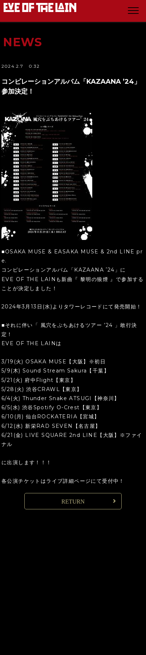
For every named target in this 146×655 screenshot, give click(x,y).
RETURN (73, 501)
